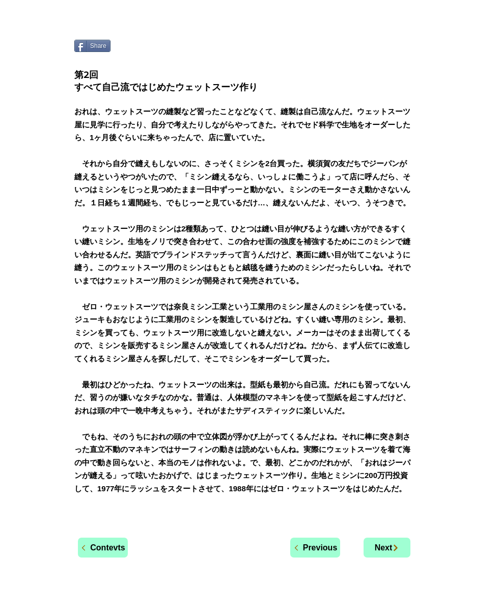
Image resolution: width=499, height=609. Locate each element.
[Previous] (315, 548)
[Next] (387, 548)
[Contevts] (103, 548)
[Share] (92, 46)
